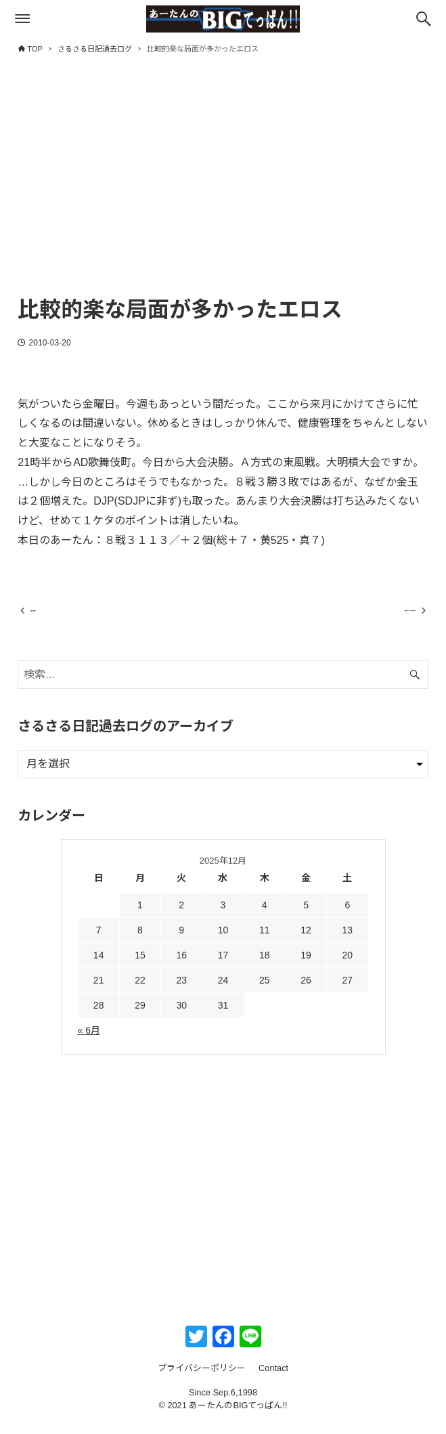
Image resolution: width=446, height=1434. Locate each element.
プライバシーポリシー (202, 1380)
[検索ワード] (223, 686)
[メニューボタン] (22, 19)
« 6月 (89, 1042)
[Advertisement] (223, 187)
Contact (273, 1380)
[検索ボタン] (423, 19)
